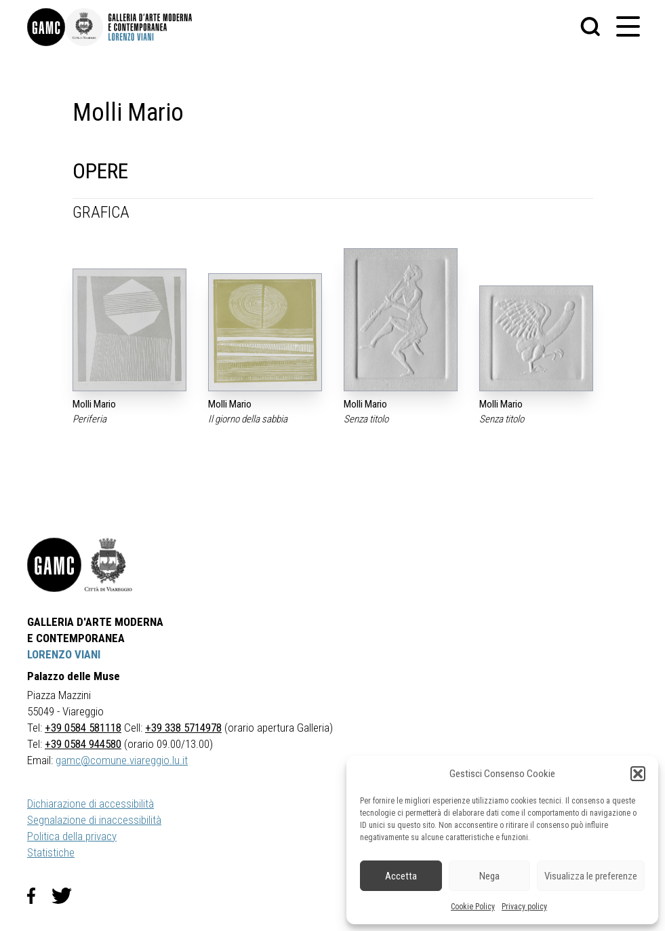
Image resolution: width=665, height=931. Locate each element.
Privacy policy (524, 906)
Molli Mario (94, 404)
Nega (489, 876)
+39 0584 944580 (83, 744)
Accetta (401, 876)
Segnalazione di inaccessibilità (94, 820)
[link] (46, 27)
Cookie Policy (473, 906)
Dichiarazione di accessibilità (90, 803)
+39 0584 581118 (83, 727)
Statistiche (51, 852)
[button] (638, 773)
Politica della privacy (72, 836)
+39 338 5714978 (183, 727)
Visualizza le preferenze (590, 876)
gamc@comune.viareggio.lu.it (122, 760)
